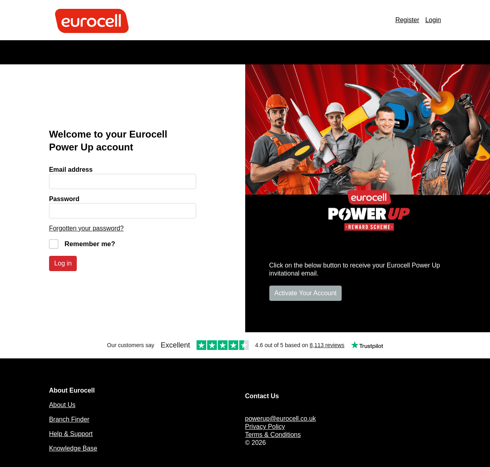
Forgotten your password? (86, 228)
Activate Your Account (306, 293)
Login (433, 19)
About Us (62, 404)
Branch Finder (69, 419)
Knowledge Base (73, 448)
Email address (71, 169)
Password (64, 198)
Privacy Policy (265, 426)
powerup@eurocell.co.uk (280, 418)
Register (407, 19)
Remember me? (90, 244)
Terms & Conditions (273, 434)
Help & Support (71, 433)
